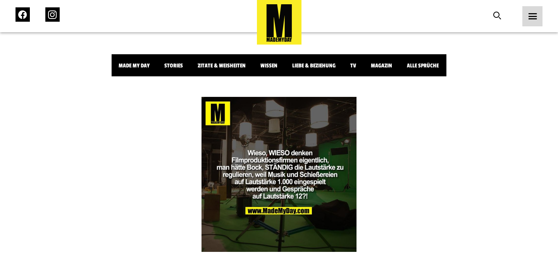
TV (353, 65)
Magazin (381, 65)
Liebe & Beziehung (314, 65)
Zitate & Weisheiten (222, 65)
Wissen (268, 65)
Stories (173, 65)
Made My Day (134, 65)
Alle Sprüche (423, 65)
